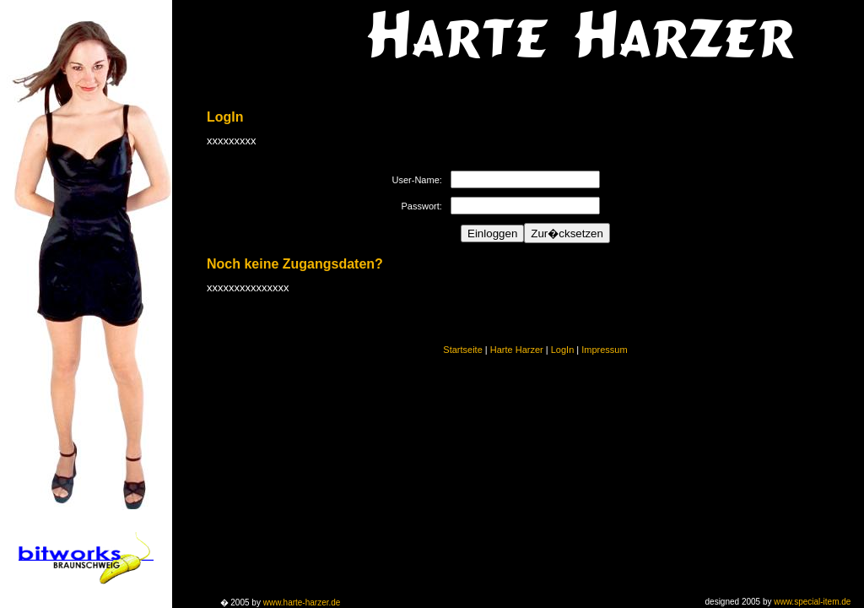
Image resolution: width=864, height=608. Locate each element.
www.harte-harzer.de (302, 602)
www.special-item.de (812, 601)
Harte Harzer (516, 350)
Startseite (462, 350)
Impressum (604, 350)
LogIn (563, 350)
